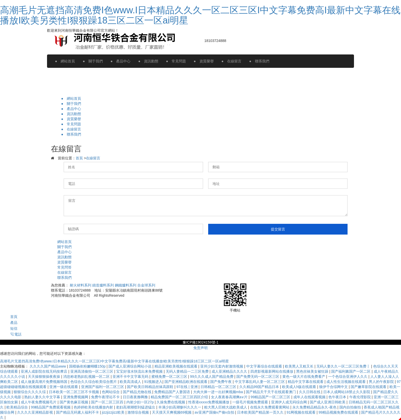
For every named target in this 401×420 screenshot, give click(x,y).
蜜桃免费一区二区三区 (169, 376)
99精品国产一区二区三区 (271, 397)
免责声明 (200, 348)
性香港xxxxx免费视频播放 (209, 402)
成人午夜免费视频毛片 (39, 402)
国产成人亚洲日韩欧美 (328, 402)
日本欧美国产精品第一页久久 (261, 412)
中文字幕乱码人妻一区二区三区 (260, 382)
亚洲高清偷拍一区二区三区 (92, 371)
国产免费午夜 (221, 382)
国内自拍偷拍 (350, 407)
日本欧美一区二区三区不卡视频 (74, 392)
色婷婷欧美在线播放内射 (94, 407)
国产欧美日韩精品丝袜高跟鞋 (150, 387)
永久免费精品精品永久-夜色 (315, 407)
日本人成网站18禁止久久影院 (347, 392)
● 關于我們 (93, 61)
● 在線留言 (231, 61)
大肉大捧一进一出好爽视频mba (218, 392)
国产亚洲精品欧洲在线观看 (186, 382)
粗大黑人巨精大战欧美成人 (226, 407)
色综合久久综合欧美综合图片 (94, 382)
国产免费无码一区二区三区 (258, 376)
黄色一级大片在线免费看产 (304, 376)
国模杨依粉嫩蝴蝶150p (88, 366)
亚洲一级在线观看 (64, 387)
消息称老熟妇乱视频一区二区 (87, 376)
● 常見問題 (176, 61)
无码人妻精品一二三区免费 (188, 371)
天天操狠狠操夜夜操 (44, 376)
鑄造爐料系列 (103, 285)
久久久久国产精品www (48, 366)
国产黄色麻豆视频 (74, 402)
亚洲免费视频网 (76, 397)
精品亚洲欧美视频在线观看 (176, 366)
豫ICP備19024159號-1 (200, 342)
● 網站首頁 (65, 61)
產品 (13, 322)
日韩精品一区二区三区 (219, 387)
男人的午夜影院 (382, 382)
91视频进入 (153, 382)
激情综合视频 (138, 412)
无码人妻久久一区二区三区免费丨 (343, 366)
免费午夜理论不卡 (106, 397)
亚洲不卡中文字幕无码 (131, 376)
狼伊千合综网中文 (334, 387)
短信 (13, 328)
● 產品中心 (120, 61)
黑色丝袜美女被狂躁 (312, 371)
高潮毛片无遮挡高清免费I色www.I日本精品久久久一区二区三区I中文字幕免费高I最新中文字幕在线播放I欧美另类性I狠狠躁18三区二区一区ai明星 (200, 15)
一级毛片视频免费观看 (250, 402)
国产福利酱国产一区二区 (351, 371)
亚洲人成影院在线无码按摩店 (44, 371)
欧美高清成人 (131, 382)
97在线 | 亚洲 (187, 387)
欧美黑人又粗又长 (300, 366)
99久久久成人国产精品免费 (212, 376)
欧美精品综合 (17, 407)
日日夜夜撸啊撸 (136, 397)
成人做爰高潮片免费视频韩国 (44, 382)
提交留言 (278, 229)
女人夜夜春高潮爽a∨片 (230, 397)
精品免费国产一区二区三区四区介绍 (180, 397)
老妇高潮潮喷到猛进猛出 (136, 407)
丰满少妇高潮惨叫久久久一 (180, 407)
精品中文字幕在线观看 (306, 382)
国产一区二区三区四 (107, 402)
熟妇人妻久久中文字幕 (42, 397)
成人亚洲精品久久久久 (229, 371)
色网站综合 (111, 392)
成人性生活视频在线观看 (346, 382)
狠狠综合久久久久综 (30, 392)
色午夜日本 (337, 397)
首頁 (79, 158)
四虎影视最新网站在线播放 (272, 371)
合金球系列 (146, 285)
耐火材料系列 (80, 285)
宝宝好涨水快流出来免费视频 (140, 371)
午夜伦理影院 (360, 397)
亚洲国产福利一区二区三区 (103, 387)
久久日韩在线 (310, 392)
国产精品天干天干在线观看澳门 (271, 392)
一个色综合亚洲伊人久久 (348, 376)
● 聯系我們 (259, 61)
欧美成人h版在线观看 (299, 387)
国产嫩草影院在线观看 (369, 387)
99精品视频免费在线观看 (338, 412)
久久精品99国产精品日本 (259, 387)
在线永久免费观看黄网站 (270, 407)
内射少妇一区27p (140, 402)
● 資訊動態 (148, 61)
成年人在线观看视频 (310, 397)
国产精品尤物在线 (137, 392)
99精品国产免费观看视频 (51, 407)
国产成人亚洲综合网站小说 (130, 366)
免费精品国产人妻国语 (172, 392)
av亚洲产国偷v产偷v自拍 (215, 412)
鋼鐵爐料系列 (125, 285)
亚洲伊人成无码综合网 (289, 402)
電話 (15, 334)
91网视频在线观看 (301, 412)
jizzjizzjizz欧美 (114, 412)
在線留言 (93, 158)
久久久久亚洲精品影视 (35, 412)
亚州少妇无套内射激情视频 (222, 366)
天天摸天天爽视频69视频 (172, 412)
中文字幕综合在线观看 (264, 366)
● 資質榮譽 (204, 61)
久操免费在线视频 (171, 402)
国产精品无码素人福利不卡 (78, 412)
